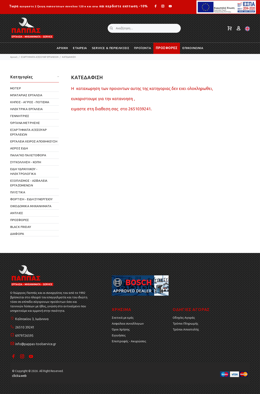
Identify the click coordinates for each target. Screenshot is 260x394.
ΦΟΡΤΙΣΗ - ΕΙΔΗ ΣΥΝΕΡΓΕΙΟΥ (31, 199)
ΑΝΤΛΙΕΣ (16, 213)
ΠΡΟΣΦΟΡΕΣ (167, 48)
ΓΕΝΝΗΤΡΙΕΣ (19, 116)
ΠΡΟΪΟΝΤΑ (142, 48)
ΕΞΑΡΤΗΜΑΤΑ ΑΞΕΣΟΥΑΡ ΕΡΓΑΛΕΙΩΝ (39, 57)
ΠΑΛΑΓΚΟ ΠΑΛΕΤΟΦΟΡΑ (28, 155)
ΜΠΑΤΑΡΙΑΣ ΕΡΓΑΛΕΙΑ (26, 95)
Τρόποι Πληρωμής (185, 323)
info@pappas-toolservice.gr (35, 344)
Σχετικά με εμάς (123, 317)
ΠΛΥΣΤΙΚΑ (17, 192)
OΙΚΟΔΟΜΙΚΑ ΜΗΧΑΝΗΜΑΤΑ (30, 206)
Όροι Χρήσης (121, 329)
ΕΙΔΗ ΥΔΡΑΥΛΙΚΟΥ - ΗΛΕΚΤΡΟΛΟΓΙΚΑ (24, 171)
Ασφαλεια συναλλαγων (128, 323)
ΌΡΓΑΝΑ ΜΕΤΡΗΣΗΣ (25, 123)
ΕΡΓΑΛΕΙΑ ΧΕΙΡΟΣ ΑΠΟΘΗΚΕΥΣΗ (33, 141)
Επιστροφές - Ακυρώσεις (129, 341)
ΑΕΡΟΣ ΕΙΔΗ (19, 148)
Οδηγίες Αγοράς (184, 317)
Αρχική (13, 57)
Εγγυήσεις (119, 335)
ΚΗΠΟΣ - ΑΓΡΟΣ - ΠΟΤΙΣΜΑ (29, 102)
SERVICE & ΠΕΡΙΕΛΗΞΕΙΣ (110, 48)
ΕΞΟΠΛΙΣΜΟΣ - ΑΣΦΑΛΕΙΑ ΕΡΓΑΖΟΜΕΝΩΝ (28, 183)
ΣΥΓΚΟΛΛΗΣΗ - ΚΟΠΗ (25, 162)
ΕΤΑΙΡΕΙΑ (80, 48)
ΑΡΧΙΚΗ (62, 48)
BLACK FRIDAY (20, 227)
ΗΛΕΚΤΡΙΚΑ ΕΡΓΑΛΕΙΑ (26, 109)
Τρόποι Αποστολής (186, 329)
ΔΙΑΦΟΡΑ (17, 233)
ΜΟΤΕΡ (15, 88)
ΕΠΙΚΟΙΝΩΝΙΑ (192, 48)
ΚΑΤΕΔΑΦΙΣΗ (69, 57)
